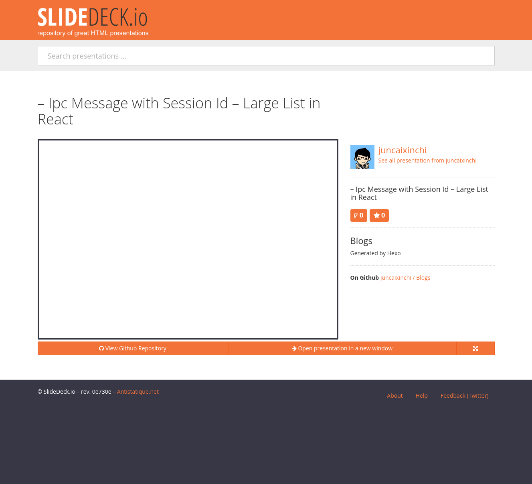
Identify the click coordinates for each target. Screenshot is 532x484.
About (395, 395)
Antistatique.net (138, 391)
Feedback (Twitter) (464, 395)
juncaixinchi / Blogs (405, 277)
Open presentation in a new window (342, 348)
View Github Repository (132, 348)
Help (422, 395)
